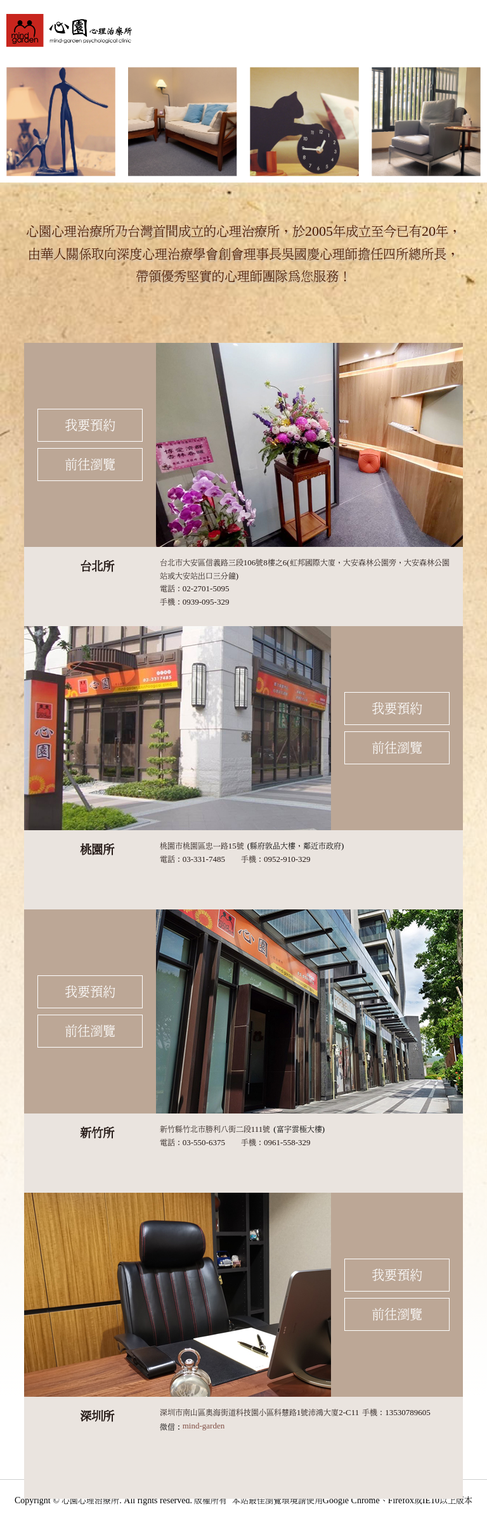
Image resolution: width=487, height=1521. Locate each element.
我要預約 (90, 425)
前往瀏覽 (90, 465)
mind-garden (203, 1426)
